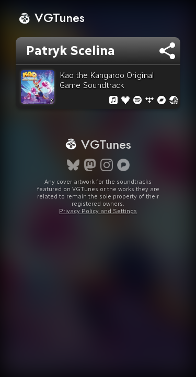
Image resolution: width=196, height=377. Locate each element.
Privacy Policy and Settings (98, 211)
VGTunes (51, 17)
